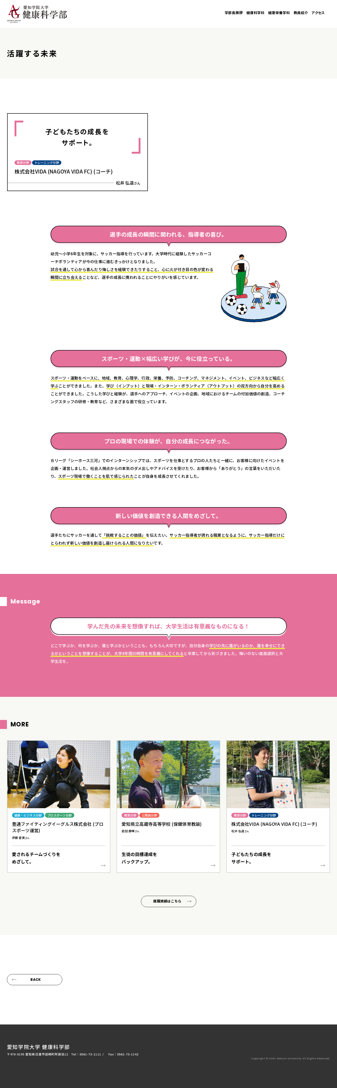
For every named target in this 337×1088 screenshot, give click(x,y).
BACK (35, 979)
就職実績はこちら (167, 902)
